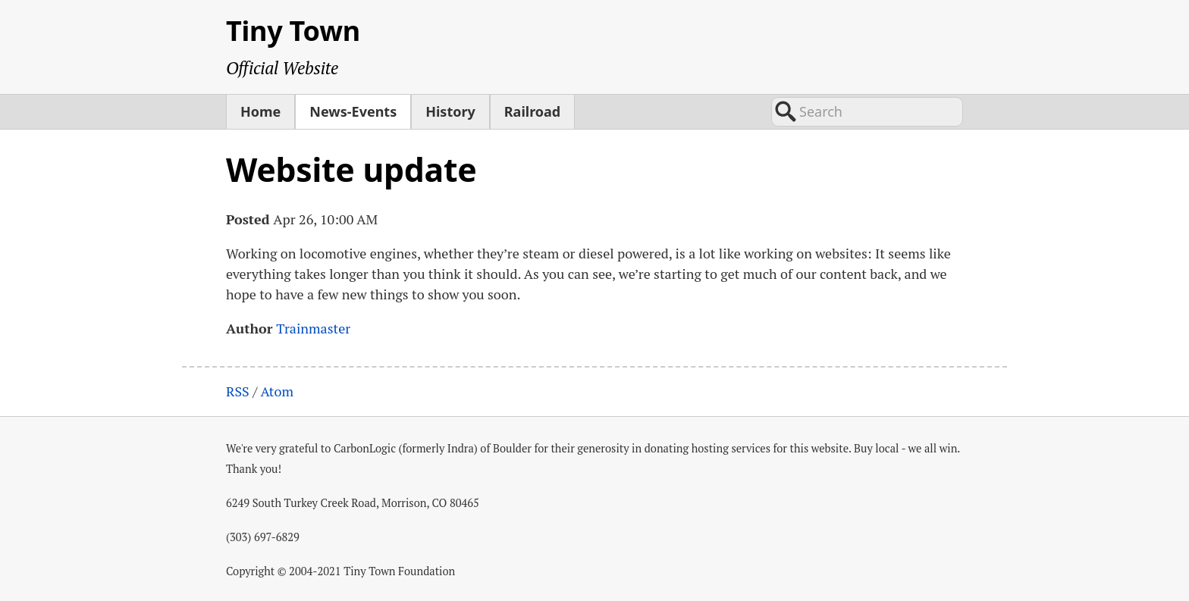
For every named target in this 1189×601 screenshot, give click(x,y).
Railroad (532, 111)
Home (260, 111)
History (450, 111)
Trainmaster (313, 328)
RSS (237, 391)
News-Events (353, 111)
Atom (276, 391)
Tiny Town (293, 30)
